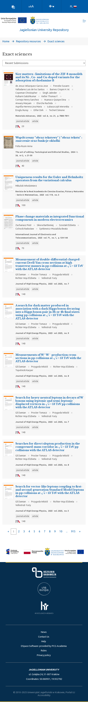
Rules (44, 650)
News (44, 632)
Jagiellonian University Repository (44, 30)
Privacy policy (44, 655)
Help (43, 641)
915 (73, 531)
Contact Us (43, 636)
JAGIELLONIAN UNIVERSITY (44, 669)
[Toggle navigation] (84, 21)
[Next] (79, 531)
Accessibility (44, 695)
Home (5, 41)
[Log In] (51, 6)
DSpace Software (29, 646)
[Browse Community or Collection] (44, 63)
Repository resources (28, 41)
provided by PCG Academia (53, 646)
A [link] (29, 7)
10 (60, 531)
